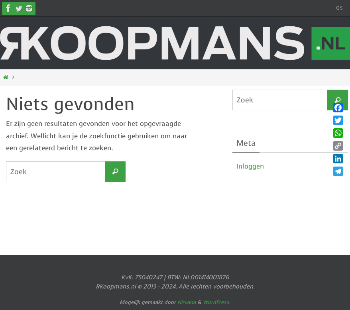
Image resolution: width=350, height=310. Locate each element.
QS (339, 8)
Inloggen (250, 166)
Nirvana (186, 302)
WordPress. (217, 302)
